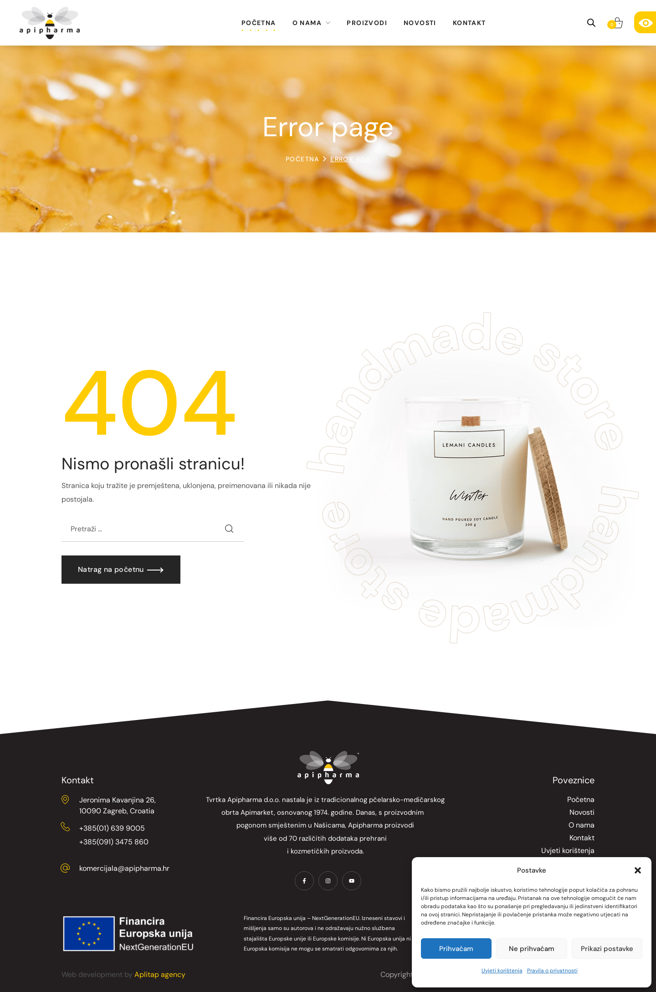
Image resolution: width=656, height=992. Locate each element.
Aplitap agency (159, 974)
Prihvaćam (456, 948)
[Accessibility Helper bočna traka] (645, 22)
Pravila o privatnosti (552, 970)
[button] (637, 870)
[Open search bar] (591, 23)
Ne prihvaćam (531, 948)
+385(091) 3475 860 (114, 842)
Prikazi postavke (607, 948)
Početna (302, 159)
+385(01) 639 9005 (112, 828)
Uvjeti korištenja (502, 970)
